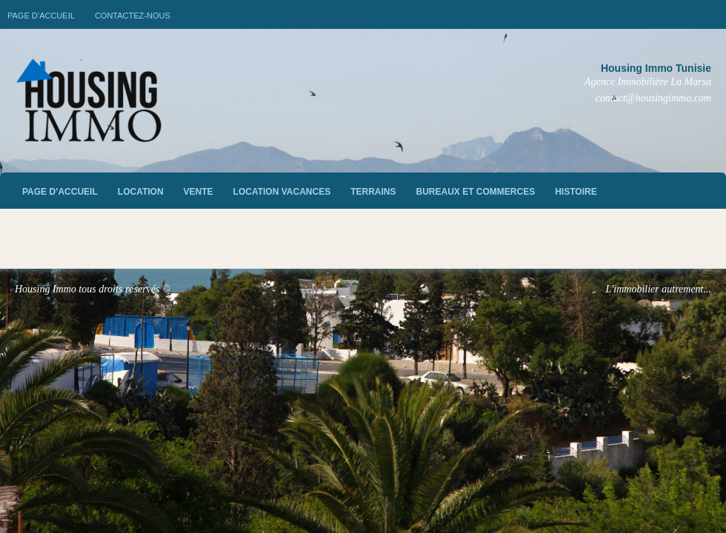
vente (198, 192)
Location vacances (282, 192)
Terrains (373, 192)
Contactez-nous (132, 15)
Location (141, 192)
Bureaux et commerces (476, 192)
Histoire (575, 192)
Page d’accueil (41, 15)
